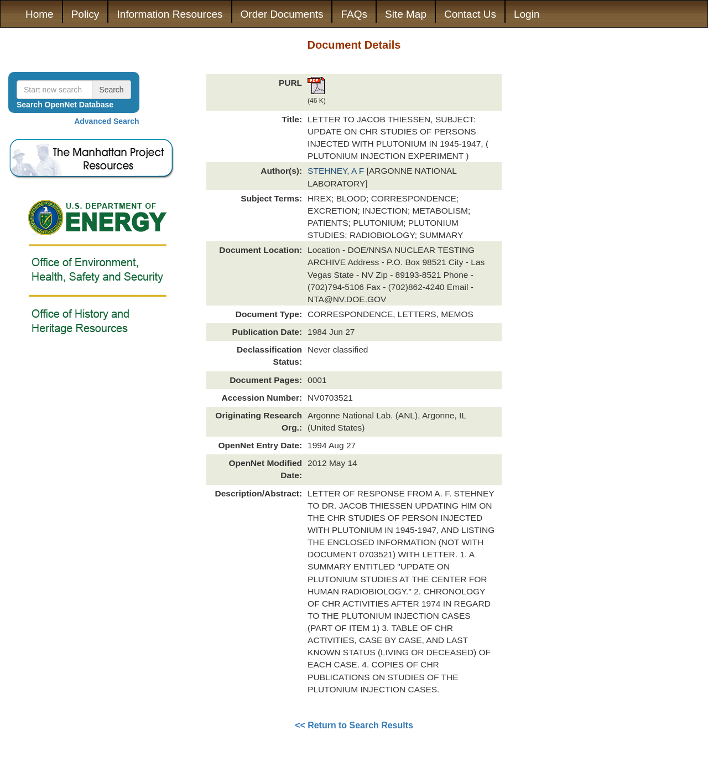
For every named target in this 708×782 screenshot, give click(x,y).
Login (527, 14)
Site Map (405, 14)
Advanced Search (106, 121)
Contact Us (470, 14)
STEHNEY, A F (337, 170)
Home (39, 14)
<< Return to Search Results (354, 725)
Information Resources (169, 14)
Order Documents (282, 14)
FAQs (354, 14)
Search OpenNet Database (65, 104)
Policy (85, 14)
